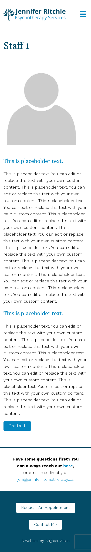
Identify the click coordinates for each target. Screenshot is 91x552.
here (68, 465)
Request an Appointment (45, 507)
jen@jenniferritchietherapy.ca (45, 479)
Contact (17, 426)
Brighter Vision (57, 540)
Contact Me (45, 524)
